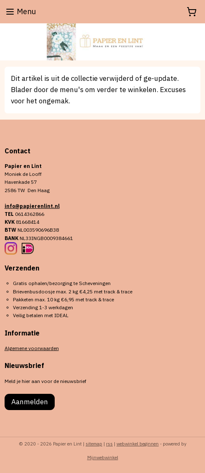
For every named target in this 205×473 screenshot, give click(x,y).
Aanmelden (29, 401)
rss (109, 444)
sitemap (94, 444)
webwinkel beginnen (137, 444)
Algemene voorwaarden (32, 348)
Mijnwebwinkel (102, 457)
